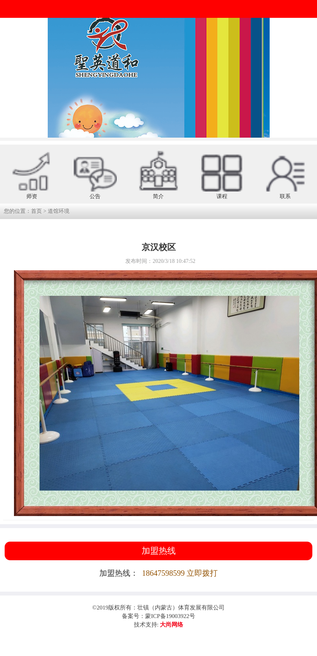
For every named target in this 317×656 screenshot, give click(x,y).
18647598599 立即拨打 (180, 573)
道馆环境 (58, 211)
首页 (36, 211)
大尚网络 (171, 624)
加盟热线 (159, 551)
